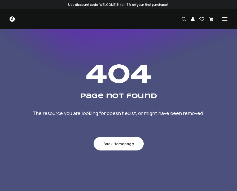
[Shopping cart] (208, 19)
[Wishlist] (199, 19)
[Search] (181, 19)
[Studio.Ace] (12, 19)
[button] (225, 19)
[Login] (190, 19)
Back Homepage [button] (118, 143)
